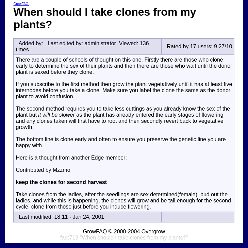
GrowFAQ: (21, 4)
